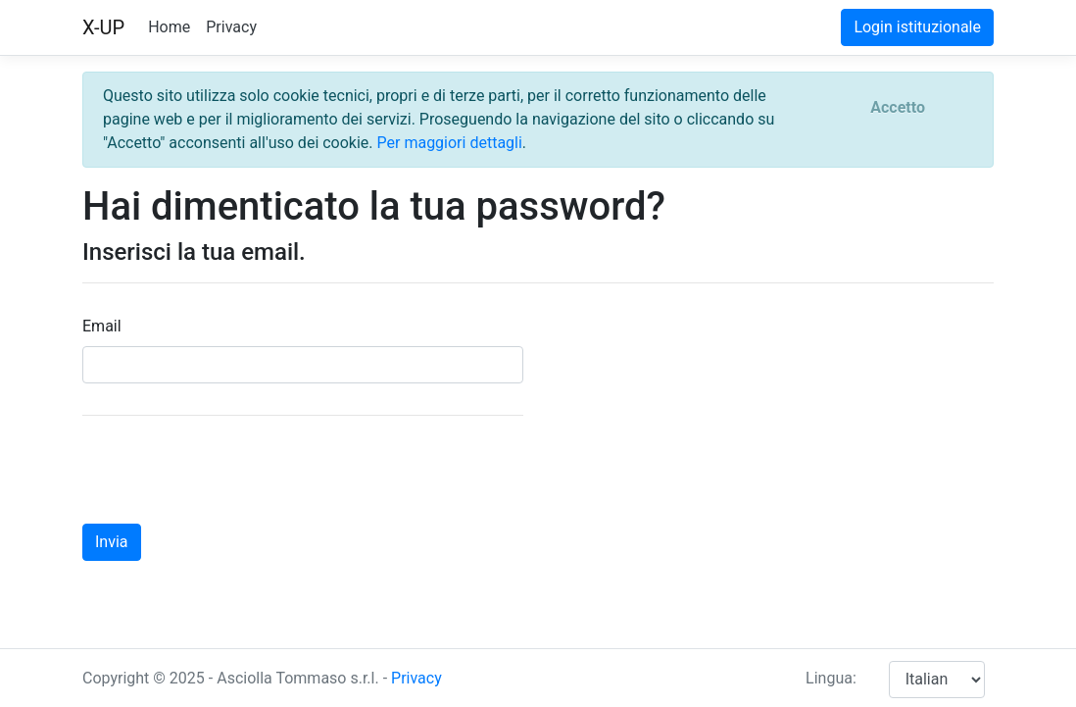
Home (169, 27)
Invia (111, 541)
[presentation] (231, 469)
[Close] (898, 107)
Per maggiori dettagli (449, 142)
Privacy (231, 27)
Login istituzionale (917, 27)
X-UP (103, 27)
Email (102, 326)
